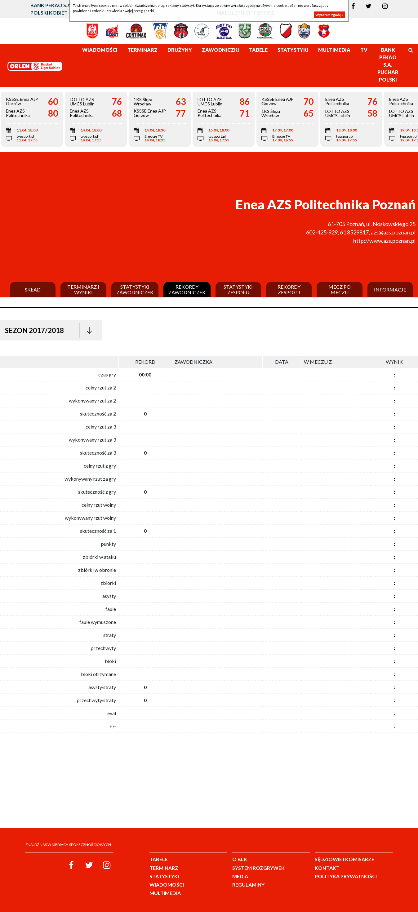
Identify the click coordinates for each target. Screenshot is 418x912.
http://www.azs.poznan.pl (384, 240)
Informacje (390, 289)
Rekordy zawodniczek (187, 289)
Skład (33, 289)
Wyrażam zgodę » (329, 15)
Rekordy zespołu (289, 289)
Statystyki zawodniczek (134, 289)
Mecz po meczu (339, 289)
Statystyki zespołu (238, 289)
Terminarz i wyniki (83, 289)
